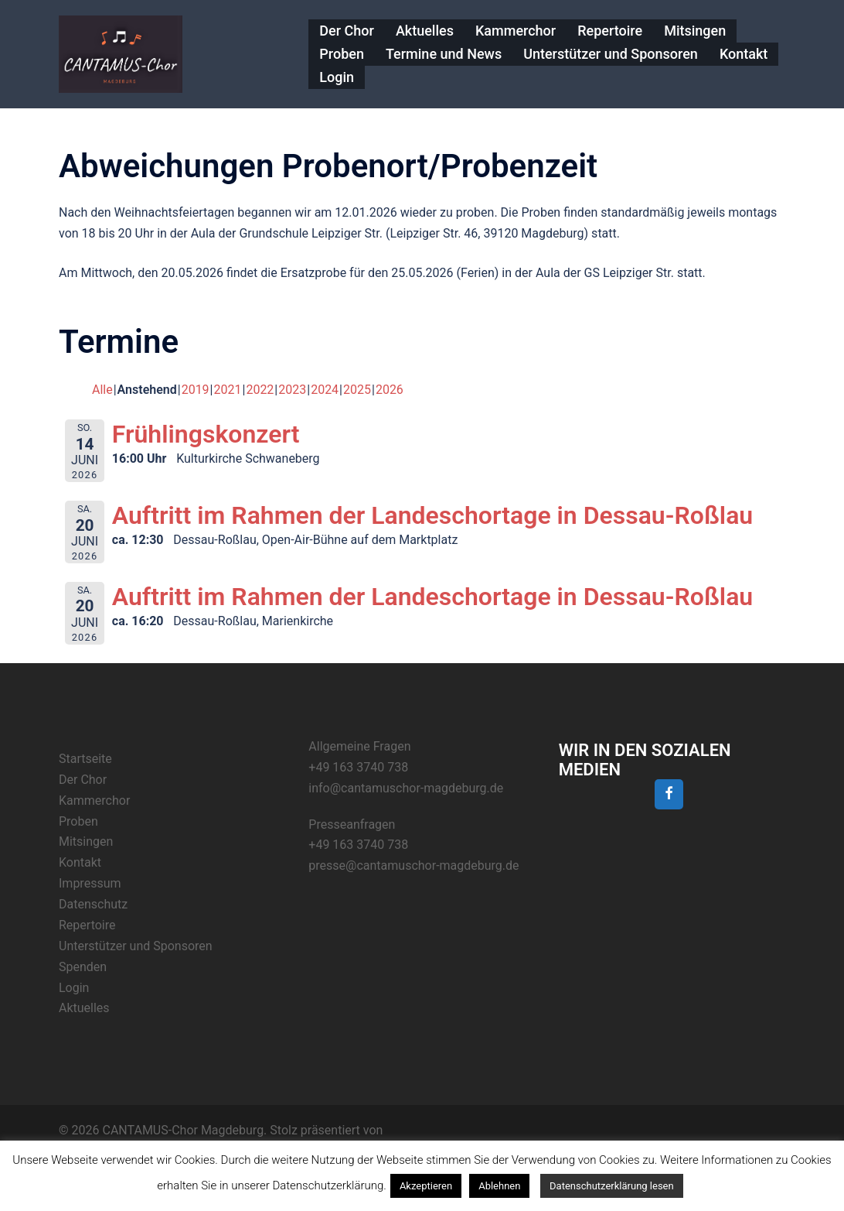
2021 (228, 389)
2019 (195, 389)
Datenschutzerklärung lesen (612, 1186)
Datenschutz (93, 904)
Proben (341, 54)
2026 (389, 389)
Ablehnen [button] (499, 1186)
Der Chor (346, 30)
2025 (357, 389)
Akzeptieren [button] (426, 1186)
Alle (102, 389)
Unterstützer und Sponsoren (610, 54)
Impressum (90, 883)
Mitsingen (695, 30)
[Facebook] (669, 794)
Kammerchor (515, 30)
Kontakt (743, 54)
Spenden (83, 967)
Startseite (85, 758)
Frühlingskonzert (206, 434)
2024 (325, 389)
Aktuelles (425, 30)
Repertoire (609, 30)
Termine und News (444, 54)
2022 (260, 389)
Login (336, 77)
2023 (292, 389)
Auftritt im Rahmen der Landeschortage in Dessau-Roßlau (432, 515)
